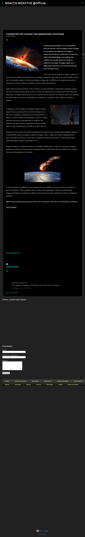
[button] (7, 40)
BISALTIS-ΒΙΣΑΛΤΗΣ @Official (25, 3)
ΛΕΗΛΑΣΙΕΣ (18, 384)
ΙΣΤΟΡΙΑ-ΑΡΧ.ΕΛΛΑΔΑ (20, 381)
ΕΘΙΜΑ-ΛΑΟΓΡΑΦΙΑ (73, 384)
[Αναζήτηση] (48, 3)
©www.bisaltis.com (42, 534)
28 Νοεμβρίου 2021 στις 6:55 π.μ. (21, 288)
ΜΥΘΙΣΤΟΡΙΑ (35, 381)
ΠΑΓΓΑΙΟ (38, 384)
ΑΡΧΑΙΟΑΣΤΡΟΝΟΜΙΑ (12, 266)
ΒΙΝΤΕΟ (7, 384)
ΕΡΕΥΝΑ (28, 384)
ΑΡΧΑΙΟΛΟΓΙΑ (47, 381)
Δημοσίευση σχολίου (12, 292)
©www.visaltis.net (13, 253)
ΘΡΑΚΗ (60, 384)
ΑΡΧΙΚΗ (7, 381)
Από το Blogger (43, 531)
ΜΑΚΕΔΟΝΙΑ (49, 384)
